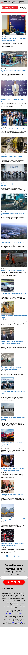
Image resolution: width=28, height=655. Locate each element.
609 (15, 556)
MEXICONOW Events (6, 2)
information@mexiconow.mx (14, 613)
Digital (15, 2)
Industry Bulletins (21, 2)
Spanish (20, 622)
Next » (19, 556)
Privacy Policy (13, 622)
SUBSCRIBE (14, 582)
